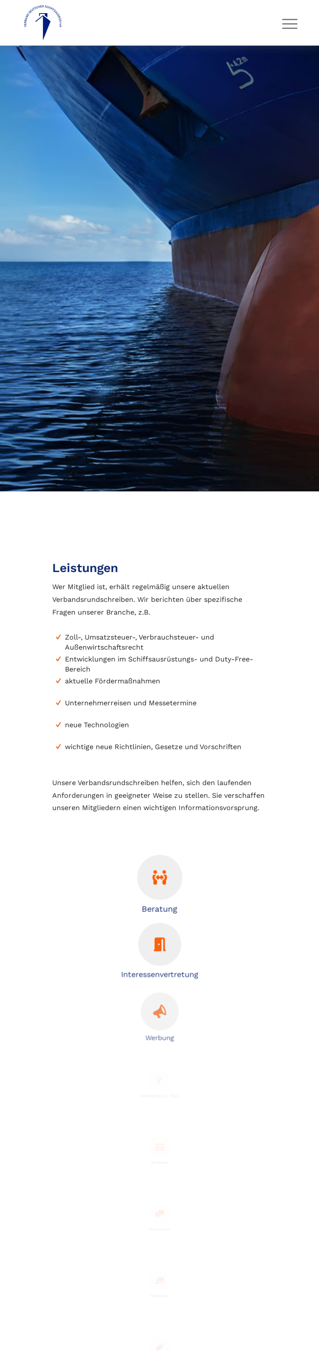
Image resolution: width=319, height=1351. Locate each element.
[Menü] (283, 23)
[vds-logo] (132, 22)
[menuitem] (283, 23)
